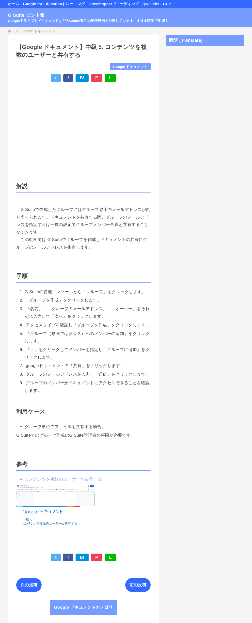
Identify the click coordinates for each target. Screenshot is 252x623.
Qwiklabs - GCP (156, 4)
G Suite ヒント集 (26, 15)
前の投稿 (137, 585)
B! (82, 78)
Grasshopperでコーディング (113, 4)
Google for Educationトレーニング (54, 4)
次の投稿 (28, 585)
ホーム (13, 4)
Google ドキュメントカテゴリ (83, 607)
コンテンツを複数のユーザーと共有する (63, 479)
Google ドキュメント (130, 67)
